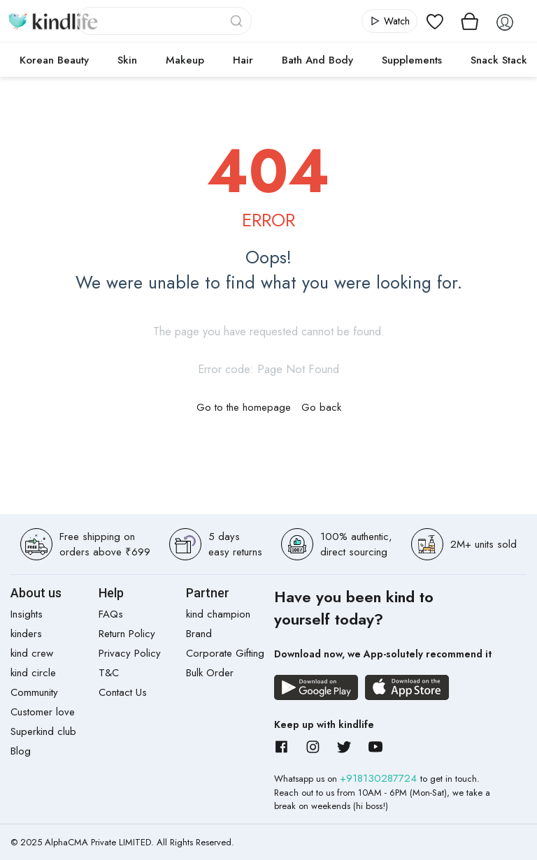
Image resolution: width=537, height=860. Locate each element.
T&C (109, 672)
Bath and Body (317, 60)
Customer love (42, 712)
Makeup (185, 60)
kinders (26, 633)
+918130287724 (380, 778)
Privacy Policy (130, 653)
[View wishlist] (434, 21)
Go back (321, 407)
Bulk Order (210, 672)
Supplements (412, 60)
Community (34, 692)
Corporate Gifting (225, 653)
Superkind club (43, 731)
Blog (20, 751)
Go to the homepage (243, 407)
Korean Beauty (54, 60)
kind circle (33, 672)
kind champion (218, 614)
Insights (26, 614)
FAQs (111, 614)
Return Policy (127, 633)
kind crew (31, 653)
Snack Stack (499, 60)
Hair (243, 60)
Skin (127, 60)
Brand (199, 633)
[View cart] (469, 21)
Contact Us (123, 692)
